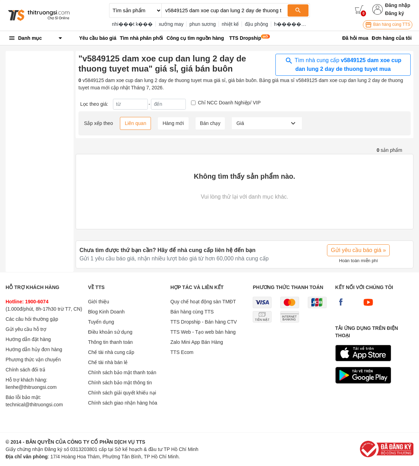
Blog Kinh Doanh (106, 312)
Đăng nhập (397, 5)
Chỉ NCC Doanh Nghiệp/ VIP (229, 102)
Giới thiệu (98, 301)
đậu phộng (256, 24)
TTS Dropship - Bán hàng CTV (203, 322)
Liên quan (135, 123)
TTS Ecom (181, 352)
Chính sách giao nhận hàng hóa (122, 403)
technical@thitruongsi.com (34, 404)
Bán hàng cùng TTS (387, 24)
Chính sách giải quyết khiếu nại (122, 392)
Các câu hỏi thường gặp (32, 319)
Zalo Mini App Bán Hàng (196, 342)
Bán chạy (210, 123)
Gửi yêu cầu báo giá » (358, 250)
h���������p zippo (305, 24)
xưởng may (171, 24)
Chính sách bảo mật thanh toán (122, 372)
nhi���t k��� (132, 24)
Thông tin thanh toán (110, 342)
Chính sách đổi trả (25, 369)
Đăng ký (394, 13)
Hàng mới (173, 123)
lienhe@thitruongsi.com (31, 387)
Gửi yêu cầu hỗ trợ (26, 329)
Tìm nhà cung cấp (343, 64)
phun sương (202, 24)
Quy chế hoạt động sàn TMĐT (203, 301)
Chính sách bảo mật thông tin (120, 382)
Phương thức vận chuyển (33, 359)
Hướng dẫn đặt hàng (28, 339)
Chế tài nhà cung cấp (111, 352)
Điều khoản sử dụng (110, 332)
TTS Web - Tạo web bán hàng (203, 332)
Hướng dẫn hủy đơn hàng (34, 349)
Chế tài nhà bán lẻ (108, 362)
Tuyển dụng (101, 322)
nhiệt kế (230, 24)
